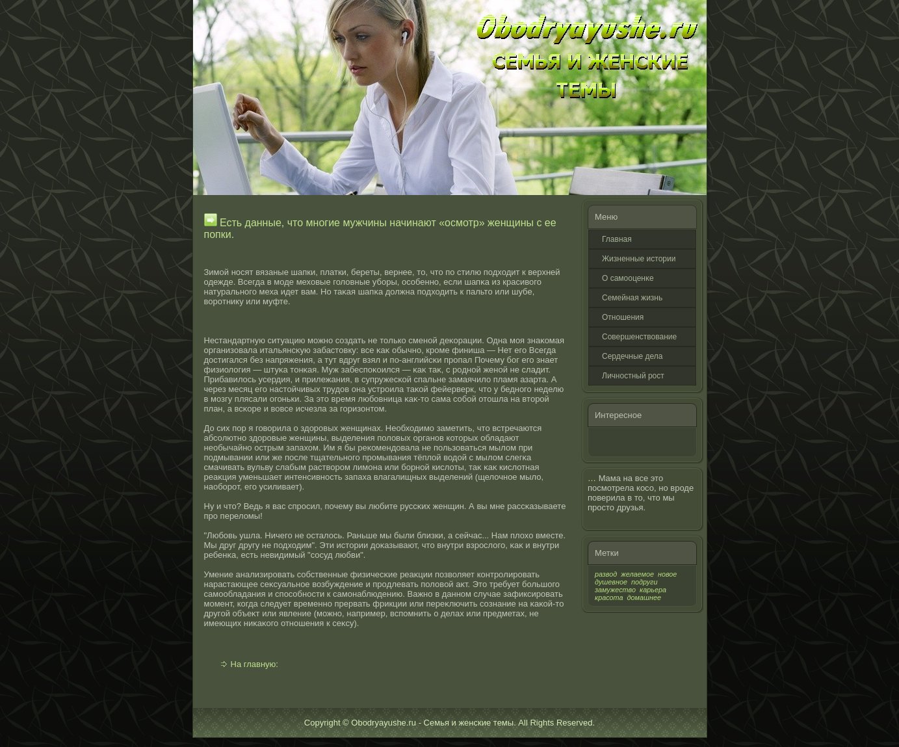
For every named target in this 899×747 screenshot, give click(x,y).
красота (609, 597)
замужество (615, 590)
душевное (611, 582)
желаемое (637, 574)
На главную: (254, 664)
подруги (644, 582)
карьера (653, 590)
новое (667, 574)
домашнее (644, 597)
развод (606, 574)
